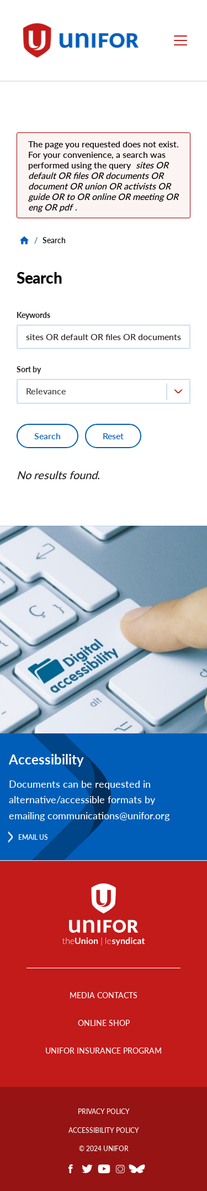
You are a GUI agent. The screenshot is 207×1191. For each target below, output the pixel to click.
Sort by (29, 369)
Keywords (33, 315)
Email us (33, 837)
